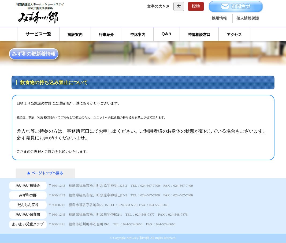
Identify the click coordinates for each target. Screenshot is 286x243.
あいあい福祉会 (28, 186)
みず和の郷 (27, 195)
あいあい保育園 (28, 214)
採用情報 (219, 18)
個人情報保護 (247, 18)
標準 (196, 6)
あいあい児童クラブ (27, 224)
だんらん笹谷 (27, 205)
